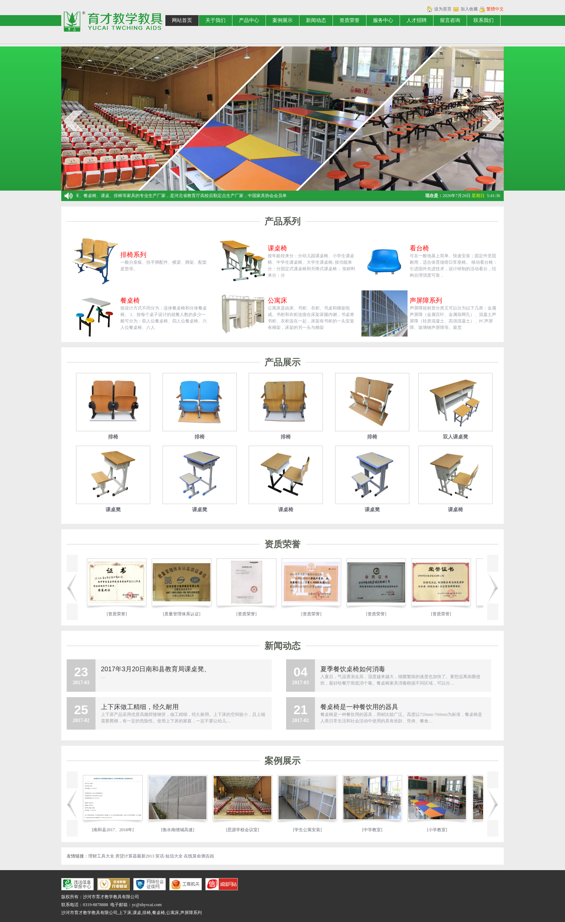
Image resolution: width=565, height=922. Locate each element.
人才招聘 (416, 20)
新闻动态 (316, 20)
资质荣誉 (349, 20)
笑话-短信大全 (169, 856)
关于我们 (215, 20)
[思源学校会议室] (249, 829)
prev (73, 121)
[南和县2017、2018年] (120, 829)
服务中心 (383, 20)
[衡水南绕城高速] (184, 829)
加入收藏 (469, 9)
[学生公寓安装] (314, 829)
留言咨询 (450, 20)
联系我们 (483, 20)
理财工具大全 (101, 856)
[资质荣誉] (109, 613)
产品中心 (249, 20)
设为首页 (442, 9)
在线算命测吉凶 (199, 856)
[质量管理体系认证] (174, 613)
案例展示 (282, 20)
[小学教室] (444, 829)
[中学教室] (379, 829)
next (491, 121)
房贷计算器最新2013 (134, 856)
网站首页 (182, 20)
